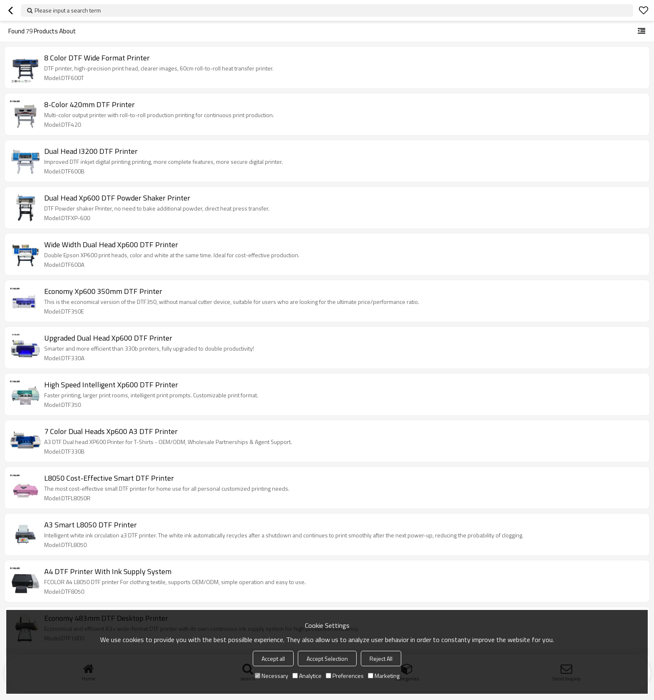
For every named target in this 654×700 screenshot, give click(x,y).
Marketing (384, 675)
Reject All (381, 658)
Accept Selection (327, 658)
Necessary (271, 675)
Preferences (345, 675)
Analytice (307, 675)
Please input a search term (68, 10)
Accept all (273, 658)
